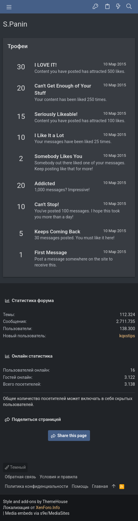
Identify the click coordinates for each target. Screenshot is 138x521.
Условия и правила (58, 476)
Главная (100, 486)
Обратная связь (20, 476)
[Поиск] (129, 6)
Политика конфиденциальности (36, 486)
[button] (9, 6)
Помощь (80, 486)
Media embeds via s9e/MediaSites (37, 513)
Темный (15, 467)
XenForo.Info (48, 507)
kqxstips (127, 335)
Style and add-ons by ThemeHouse (35, 501)
